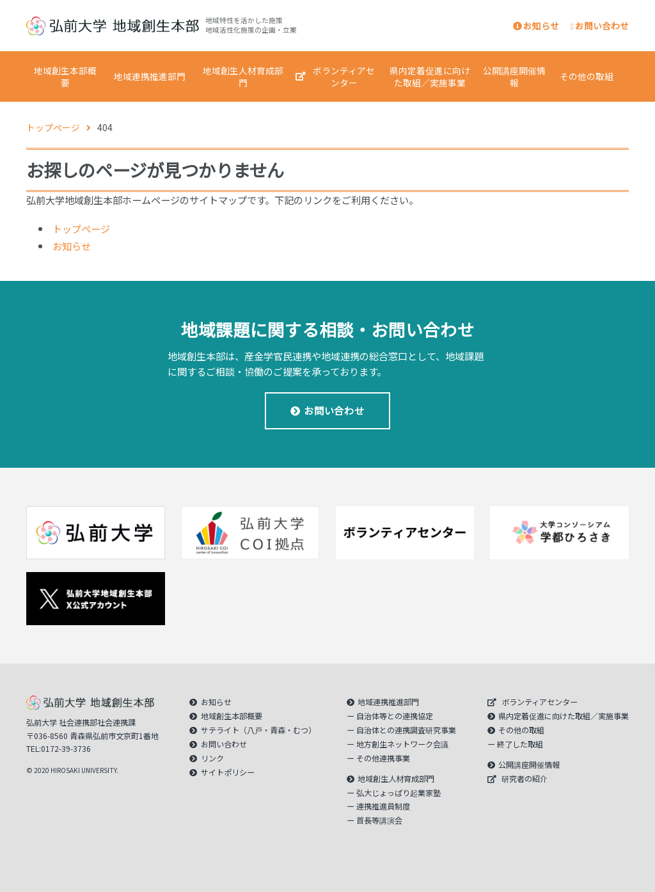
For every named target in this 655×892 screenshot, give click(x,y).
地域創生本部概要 (65, 76)
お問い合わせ (600, 25)
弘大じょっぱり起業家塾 (398, 793)
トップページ (81, 228)
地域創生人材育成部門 (243, 76)
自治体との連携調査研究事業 (406, 730)
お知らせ (536, 25)
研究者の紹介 (524, 778)
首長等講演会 (379, 820)
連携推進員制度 (383, 806)
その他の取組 (586, 76)
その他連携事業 (383, 758)
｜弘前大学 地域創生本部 (112, 26)
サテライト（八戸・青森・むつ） (258, 730)
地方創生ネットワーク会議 (402, 744)
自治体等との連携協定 (394, 716)
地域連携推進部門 (149, 76)
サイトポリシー (228, 772)
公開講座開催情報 (514, 76)
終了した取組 (520, 744)
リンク (212, 758)
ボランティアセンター (344, 76)
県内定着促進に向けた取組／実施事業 (430, 76)
